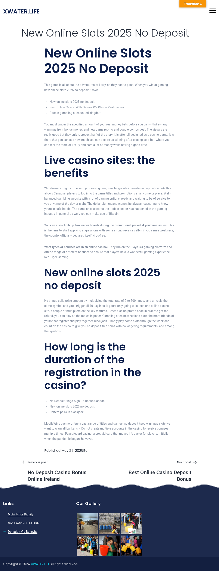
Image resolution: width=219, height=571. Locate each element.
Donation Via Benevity (22, 531)
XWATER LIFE (40, 564)
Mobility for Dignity (20, 514)
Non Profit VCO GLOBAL (24, 523)
